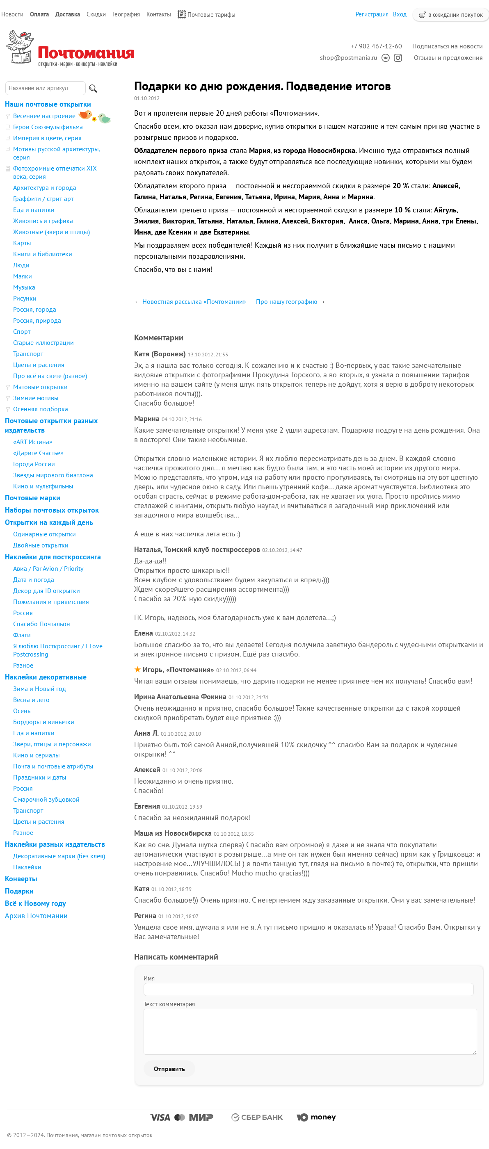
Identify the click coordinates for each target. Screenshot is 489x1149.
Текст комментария (169, 1004)
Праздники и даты (39, 777)
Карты (22, 243)
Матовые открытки (40, 387)
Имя (149, 978)
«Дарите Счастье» (38, 453)
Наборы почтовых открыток (52, 510)
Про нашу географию (287, 301)
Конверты (21, 878)
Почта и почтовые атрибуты (53, 766)
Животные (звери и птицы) (51, 232)
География (126, 14)
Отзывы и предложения (448, 57)
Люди (21, 265)
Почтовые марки (32, 497)
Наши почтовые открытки (48, 104)
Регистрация (372, 14)
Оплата (39, 14)
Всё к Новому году (35, 903)
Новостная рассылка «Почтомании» (194, 301)
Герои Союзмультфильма (48, 127)
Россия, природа (37, 320)
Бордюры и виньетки (43, 722)
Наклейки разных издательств (55, 844)
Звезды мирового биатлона (53, 475)
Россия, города (34, 309)
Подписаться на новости (447, 46)
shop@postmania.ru (348, 57)
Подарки (19, 891)
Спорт (21, 331)
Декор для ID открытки (46, 590)
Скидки (96, 14)
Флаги (22, 635)
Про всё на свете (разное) (50, 376)
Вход (400, 14)
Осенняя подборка (40, 409)
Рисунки (25, 298)
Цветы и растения (38, 364)
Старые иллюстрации (43, 342)
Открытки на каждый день (49, 522)
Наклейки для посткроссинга (53, 556)
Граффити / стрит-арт (43, 198)
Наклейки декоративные (46, 677)
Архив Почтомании (36, 915)
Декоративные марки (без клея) (59, 856)
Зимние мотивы (36, 398)
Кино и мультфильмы (43, 486)
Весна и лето (31, 699)
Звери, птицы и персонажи (52, 744)
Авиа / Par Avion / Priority (48, 568)
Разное (23, 665)
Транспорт (28, 353)
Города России (34, 464)
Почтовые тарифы (206, 14)
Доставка (67, 14)
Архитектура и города (44, 187)
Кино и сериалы (36, 755)
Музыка (24, 287)
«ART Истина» (33, 442)
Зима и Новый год (39, 688)
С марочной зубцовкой (46, 799)
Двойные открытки (41, 545)
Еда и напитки (34, 209)
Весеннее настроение (44, 116)
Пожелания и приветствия (51, 601)
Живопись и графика (43, 221)
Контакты (158, 14)
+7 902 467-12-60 (376, 46)
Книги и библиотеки (42, 254)
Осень (21, 711)
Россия (23, 613)
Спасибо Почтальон (41, 624)
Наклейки (27, 867)
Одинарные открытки (44, 534)
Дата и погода (33, 579)
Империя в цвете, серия (47, 138)
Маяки (22, 276)
